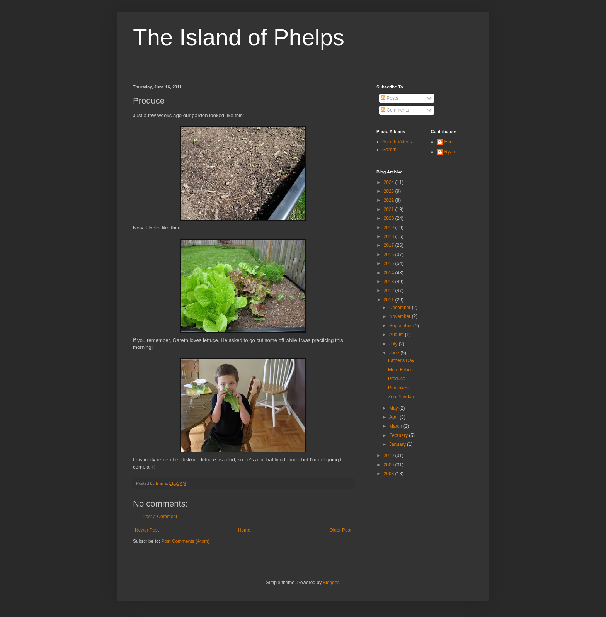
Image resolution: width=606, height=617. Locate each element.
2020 (389, 218)
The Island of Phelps (238, 37)
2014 (389, 272)
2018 (389, 236)
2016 (389, 254)
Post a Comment (160, 516)
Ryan (449, 152)
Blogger (331, 582)
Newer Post (147, 530)
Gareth (389, 149)
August (397, 334)
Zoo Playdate (401, 396)
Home (244, 530)
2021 (389, 209)
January (398, 444)
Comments (395, 110)
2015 (389, 263)
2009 (389, 464)
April (394, 417)
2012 (389, 290)
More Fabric (400, 369)
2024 (389, 182)
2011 (389, 300)
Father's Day (401, 360)
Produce (396, 378)
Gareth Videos (397, 141)
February (399, 435)
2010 (389, 455)
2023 (389, 191)
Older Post (340, 530)
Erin (448, 141)
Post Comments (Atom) (185, 541)
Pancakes (398, 388)
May (394, 408)
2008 (389, 473)
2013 (389, 281)
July (394, 344)
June (394, 352)
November (400, 316)
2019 (389, 227)
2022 (389, 200)
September (401, 325)
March (396, 426)
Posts (389, 98)
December (400, 307)
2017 (389, 245)
